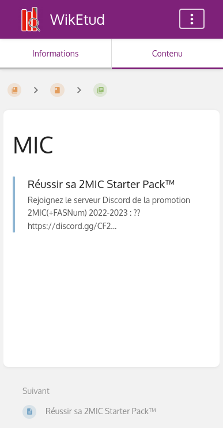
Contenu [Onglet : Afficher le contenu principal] (167, 53)
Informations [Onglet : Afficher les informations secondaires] (55, 53)
